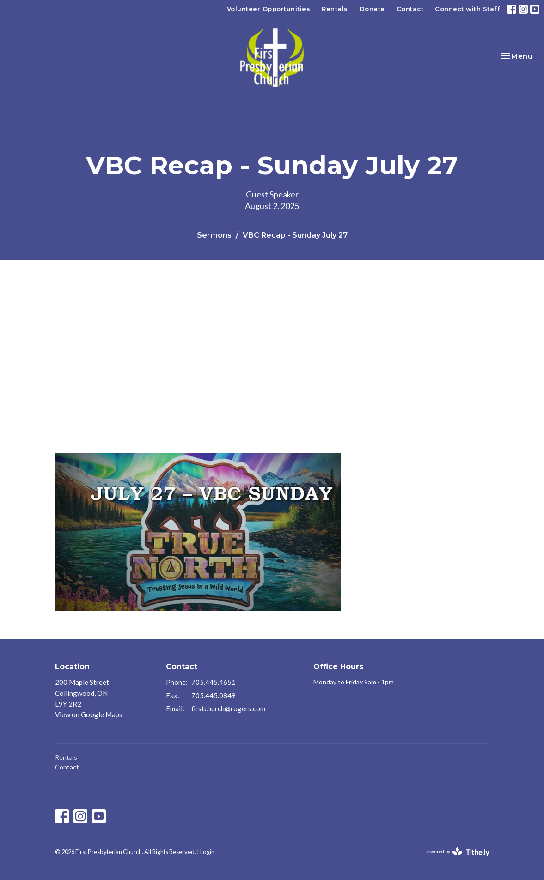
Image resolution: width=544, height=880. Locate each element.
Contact (410, 8)
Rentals (335, 8)
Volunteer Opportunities (269, 8)
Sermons (214, 235)
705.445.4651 (213, 682)
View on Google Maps (88, 714)
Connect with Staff (467, 8)
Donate (372, 8)
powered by (457, 852)
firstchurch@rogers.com (228, 708)
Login (207, 851)
